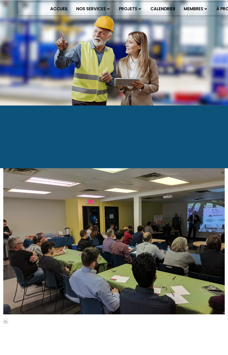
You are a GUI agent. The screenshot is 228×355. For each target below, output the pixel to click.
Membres (195, 9)
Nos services (93, 9)
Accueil (59, 9)
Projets (130, 9)
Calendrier (162, 9)
